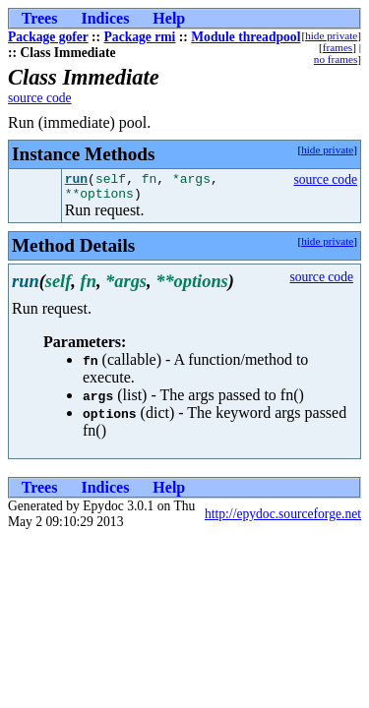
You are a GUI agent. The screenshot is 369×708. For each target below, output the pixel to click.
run (76, 181)
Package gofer (48, 37)
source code (40, 97)
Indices (105, 18)
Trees (40, 18)
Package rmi (140, 37)
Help (169, 18)
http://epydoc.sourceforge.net (283, 519)
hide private (331, 35)
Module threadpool (245, 37)
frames (337, 47)
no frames (335, 59)
